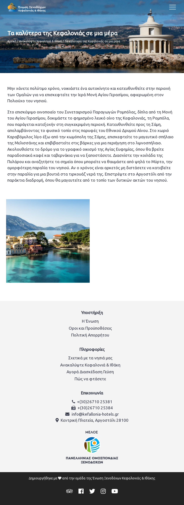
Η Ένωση (90, 321)
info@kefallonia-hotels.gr (95, 414)
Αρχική (11, 41)
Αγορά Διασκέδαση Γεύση (90, 371)
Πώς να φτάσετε (90, 378)
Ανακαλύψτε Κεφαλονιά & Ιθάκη (40, 41)
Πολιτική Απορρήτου (90, 335)
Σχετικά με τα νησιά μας (90, 357)
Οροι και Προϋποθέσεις (90, 328)
